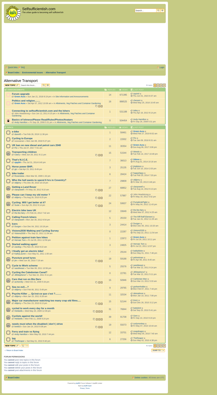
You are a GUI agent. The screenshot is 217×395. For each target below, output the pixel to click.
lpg (14, 338)
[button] (164, 85)
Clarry (17, 155)
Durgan (17, 226)
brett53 (17, 326)
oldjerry (17, 183)
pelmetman (138, 257)
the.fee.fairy (19, 213)
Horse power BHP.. (22, 166)
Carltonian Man (140, 279)
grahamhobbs (139, 286)
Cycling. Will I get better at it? (29, 202)
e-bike (15, 131)
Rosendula (19, 176)
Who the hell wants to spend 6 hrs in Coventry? (39, 180)
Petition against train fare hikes (30, 237)
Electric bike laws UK (24, 210)
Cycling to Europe (22, 138)
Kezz (135, 300)
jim (15, 260)
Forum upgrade (21, 93)
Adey (135, 110)
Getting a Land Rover (24, 187)
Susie (17, 205)
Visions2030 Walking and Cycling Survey (35, 230)
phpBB (77, 383)
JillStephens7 (20, 275)
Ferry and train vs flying (25, 331)
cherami (136, 100)
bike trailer (18, 173)
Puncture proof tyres (24, 257)
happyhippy (138, 173)
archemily (18, 282)
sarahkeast (19, 268)
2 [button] (157, 85)
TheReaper (19, 341)
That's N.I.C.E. (20, 159)
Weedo (136, 152)
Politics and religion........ (26, 100)
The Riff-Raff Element (143, 217)
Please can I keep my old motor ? (31, 194)
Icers (15, 223)
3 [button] (161, 85)
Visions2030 (19, 233)
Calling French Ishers (24, 217)
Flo (134, 138)
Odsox (136, 159)
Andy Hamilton (21, 122)
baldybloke (138, 251)
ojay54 (17, 162)
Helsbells (18, 311)
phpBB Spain (87, 386)
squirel (136, 93)
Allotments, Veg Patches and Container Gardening (78, 103)
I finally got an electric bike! (28, 251)
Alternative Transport (21, 81)
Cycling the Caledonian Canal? (29, 272)
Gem (135, 316)
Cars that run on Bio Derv (26, 279)
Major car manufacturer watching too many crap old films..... (46, 300)
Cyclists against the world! (27, 316)
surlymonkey (139, 323)
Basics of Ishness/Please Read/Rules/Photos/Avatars (42, 119)
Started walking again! (25, 244)
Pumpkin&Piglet (140, 202)
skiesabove (138, 293)
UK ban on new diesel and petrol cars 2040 (36, 145)
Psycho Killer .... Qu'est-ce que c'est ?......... (36, 293)
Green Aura (19, 96)
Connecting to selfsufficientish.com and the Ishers (41, 110)
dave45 (17, 134)
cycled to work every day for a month (33, 308)
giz (15, 169)
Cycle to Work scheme (25, 265)
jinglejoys (137, 166)
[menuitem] (21, 67)
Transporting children (24, 152)
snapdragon (138, 331)
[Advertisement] (85, 44)
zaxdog (17, 247)
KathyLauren (20, 254)
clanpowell (19, 190)
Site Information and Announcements (71, 96)
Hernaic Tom (20, 240)
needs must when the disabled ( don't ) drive (37, 323)
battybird (137, 308)
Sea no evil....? (20, 286)
